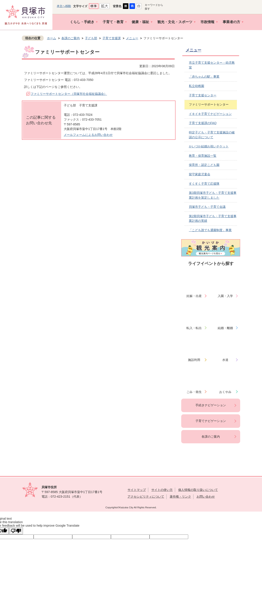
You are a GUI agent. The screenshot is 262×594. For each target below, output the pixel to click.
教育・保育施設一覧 (202, 155)
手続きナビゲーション (210, 405)
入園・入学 (225, 296)
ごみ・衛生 (194, 392)
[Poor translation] (16, 530)
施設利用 (194, 360)
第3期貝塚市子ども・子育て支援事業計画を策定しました (212, 195)
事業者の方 (231, 22)
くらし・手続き (82, 22)
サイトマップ (137, 490)
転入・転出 (194, 328)
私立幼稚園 (196, 86)
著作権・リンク (180, 496)
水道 (225, 360)
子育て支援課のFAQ (203, 123)
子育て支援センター (202, 95)
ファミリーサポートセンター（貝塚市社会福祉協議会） (69, 94)
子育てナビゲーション (210, 421)
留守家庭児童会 (199, 174)
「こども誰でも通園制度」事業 (210, 230)
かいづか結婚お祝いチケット (209, 146)
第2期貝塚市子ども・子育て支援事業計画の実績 (212, 218)
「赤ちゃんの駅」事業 (204, 76)
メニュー (132, 38)
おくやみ (225, 392)
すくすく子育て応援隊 (204, 183)
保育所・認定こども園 (204, 165)
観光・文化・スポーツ (174, 22)
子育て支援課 (111, 38)
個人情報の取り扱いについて (198, 490)
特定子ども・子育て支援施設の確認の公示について (212, 135)
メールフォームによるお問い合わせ (88, 135)
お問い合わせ (205, 496)
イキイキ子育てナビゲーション (210, 114)
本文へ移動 (64, 6)
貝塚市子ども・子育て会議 (207, 206)
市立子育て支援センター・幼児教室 (212, 65)
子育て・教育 (113, 22)
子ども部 (91, 38)
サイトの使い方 (162, 490)
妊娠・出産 (194, 296)
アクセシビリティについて (146, 496)
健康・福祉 (140, 22)
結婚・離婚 (225, 328)
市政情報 (207, 22)
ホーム (51, 38)
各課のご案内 (70, 38)
